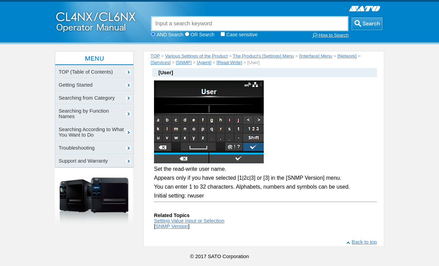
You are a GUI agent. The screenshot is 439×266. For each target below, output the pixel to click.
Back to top (364, 242)
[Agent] (204, 62)
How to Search (330, 35)
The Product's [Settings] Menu (263, 56)
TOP (155, 56)
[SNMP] (184, 62)
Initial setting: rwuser (179, 196)
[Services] (161, 62)
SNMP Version (171, 226)
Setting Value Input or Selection (189, 221)
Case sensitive (242, 34)
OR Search (202, 34)
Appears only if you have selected (196, 178)
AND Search (170, 34)
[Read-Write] (229, 62)
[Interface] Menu (315, 56)
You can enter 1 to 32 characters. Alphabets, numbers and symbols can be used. (252, 187)
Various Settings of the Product (196, 56)
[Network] (347, 56)
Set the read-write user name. (190, 169)
